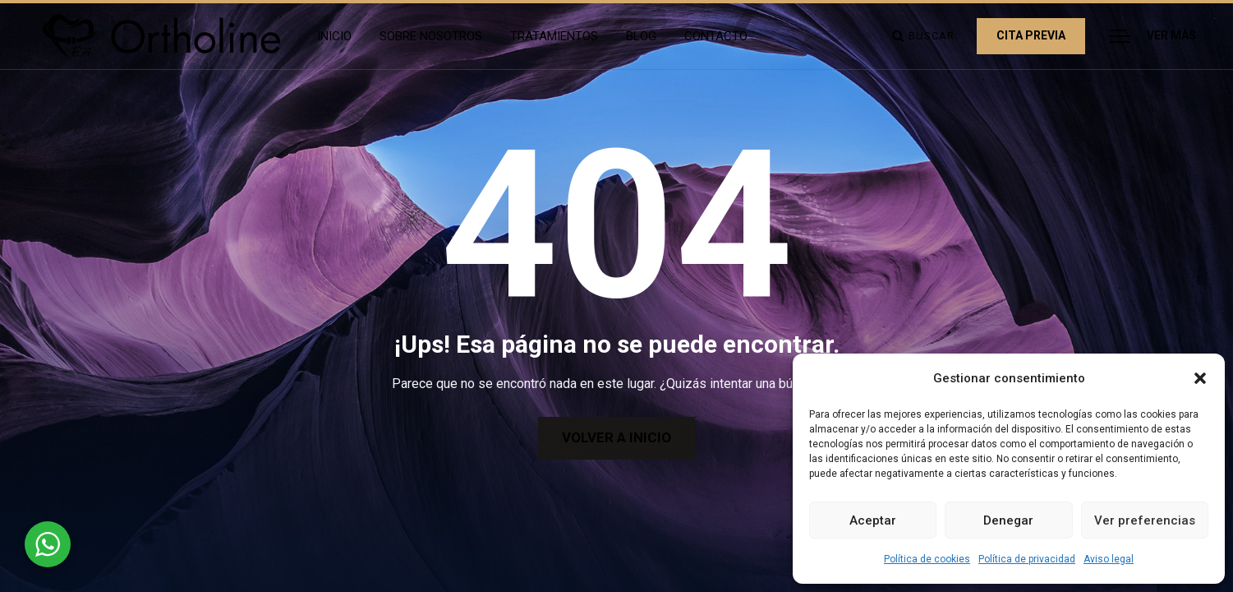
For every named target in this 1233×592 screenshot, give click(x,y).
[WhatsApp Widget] (48, 544)
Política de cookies (927, 559)
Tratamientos (554, 36)
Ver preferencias (1144, 520)
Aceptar (872, 520)
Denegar (1008, 520)
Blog (641, 36)
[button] (1200, 378)
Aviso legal (1108, 559)
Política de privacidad (1026, 559)
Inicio (334, 36)
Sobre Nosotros (431, 36)
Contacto (716, 36)
